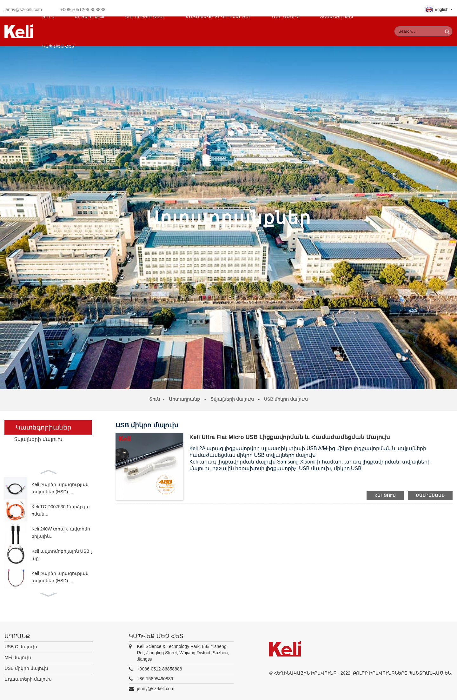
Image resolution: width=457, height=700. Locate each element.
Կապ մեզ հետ (58, 43)
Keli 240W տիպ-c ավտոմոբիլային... (60, 530)
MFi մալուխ (17, 654)
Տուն (154, 396)
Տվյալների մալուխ (232, 396)
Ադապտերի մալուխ (28, 676)
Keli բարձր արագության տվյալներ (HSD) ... (59, 485)
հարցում (385, 492)
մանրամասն (430, 492)
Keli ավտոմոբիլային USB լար (61, 552)
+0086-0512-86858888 (159, 666)
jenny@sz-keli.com (23, 6)
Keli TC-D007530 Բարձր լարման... (60, 508)
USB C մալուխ (20, 643)
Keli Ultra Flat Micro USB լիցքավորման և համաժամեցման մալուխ (291, 434)
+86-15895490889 (155, 675)
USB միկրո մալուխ (286, 396)
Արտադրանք (184, 396)
